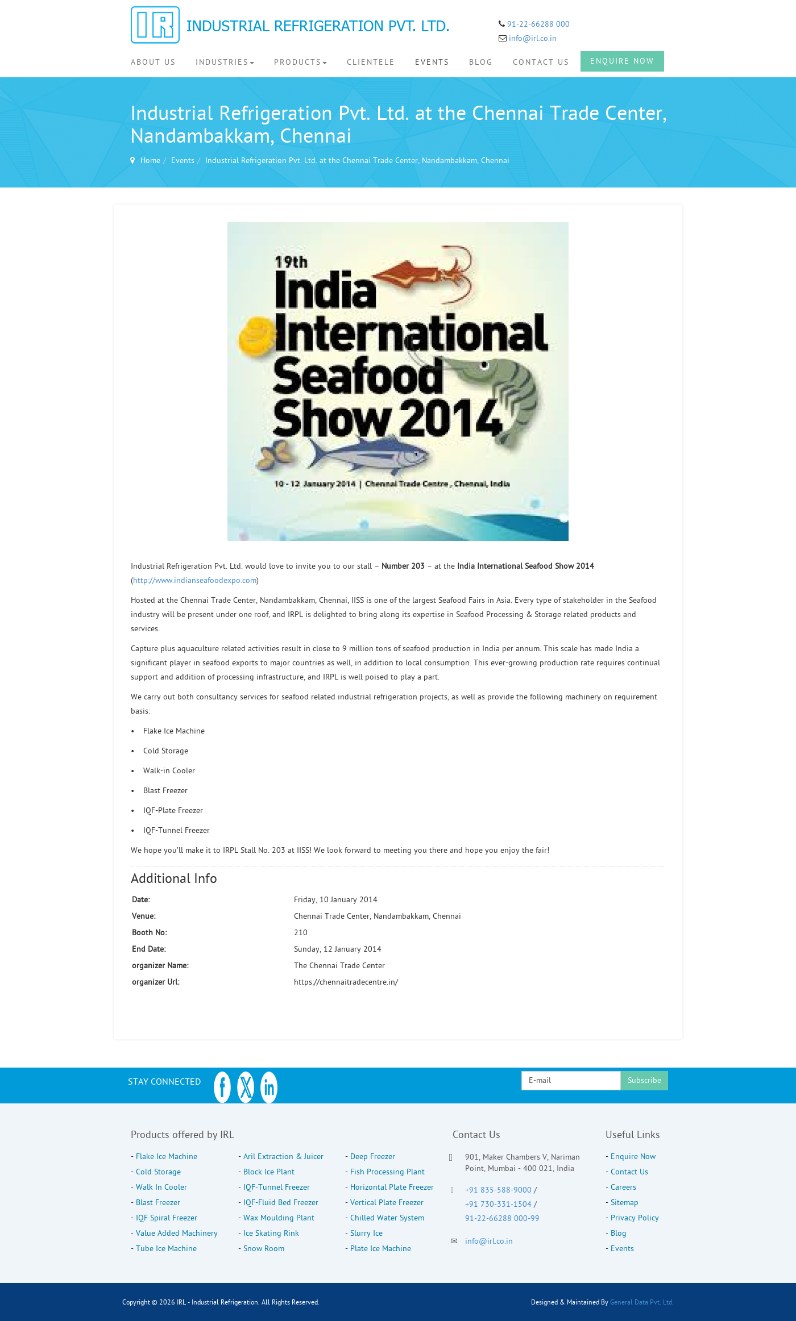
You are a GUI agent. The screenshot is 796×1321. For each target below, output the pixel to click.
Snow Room (263, 1248)
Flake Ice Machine (166, 1156)
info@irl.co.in (533, 38)
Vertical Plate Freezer (387, 1202)
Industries (225, 62)
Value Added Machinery (177, 1233)
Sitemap (625, 1202)
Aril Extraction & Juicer (283, 1156)
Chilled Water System (387, 1218)
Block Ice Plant (269, 1172)
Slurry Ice (366, 1233)
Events (432, 62)
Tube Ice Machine (166, 1248)
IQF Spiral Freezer (166, 1218)
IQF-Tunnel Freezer (276, 1187)
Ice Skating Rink (271, 1233)
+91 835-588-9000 (498, 1190)
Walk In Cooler (161, 1187)
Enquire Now (622, 61)
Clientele (371, 62)
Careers (623, 1187)
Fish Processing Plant (387, 1172)
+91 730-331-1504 (499, 1204)
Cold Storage (158, 1172)
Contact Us (541, 62)
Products (300, 62)
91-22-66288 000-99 (502, 1218)
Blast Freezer (158, 1202)
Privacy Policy (635, 1218)
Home (150, 160)
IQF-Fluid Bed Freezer (280, 1202)
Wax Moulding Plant (278, 1218)
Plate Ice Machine (380, 1248)
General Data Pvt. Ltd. (642, 1302)
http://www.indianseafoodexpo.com (194, 580)
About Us (153, 62)
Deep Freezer (372, 1156)
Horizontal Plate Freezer (392, 1187)
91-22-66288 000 (537, 24)
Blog (481, 62)
